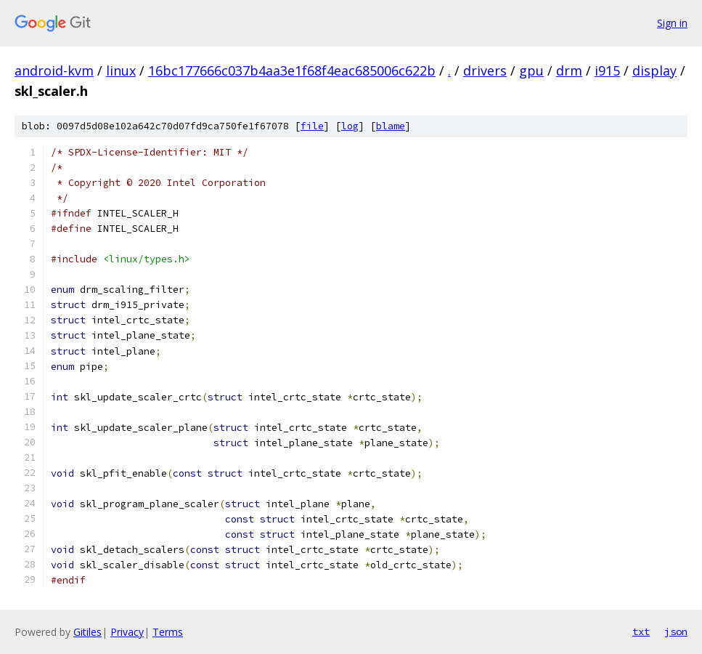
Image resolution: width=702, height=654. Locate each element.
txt (641, 631)
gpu (531, 70)
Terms (167, 632)
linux (121, 70)
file (312, 126)
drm (569, 70)
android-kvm (54, 70)
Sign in (672, 23)
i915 (607, 70)
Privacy (127, 632)
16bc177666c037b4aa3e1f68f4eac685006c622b (292, 70)
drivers (485, 70)
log (350, 126)
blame (390, 126)
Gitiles (87, 632)
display (654, 70)
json (675, 631)
